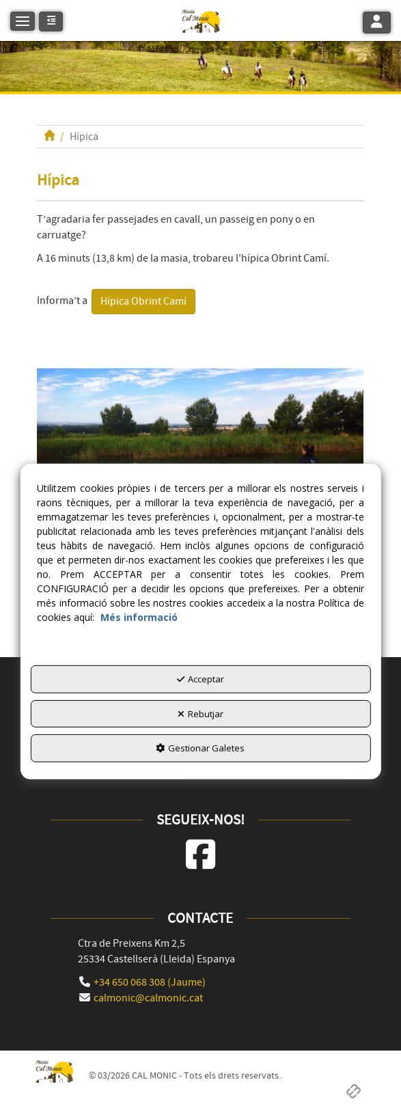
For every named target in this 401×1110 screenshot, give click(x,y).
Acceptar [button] (200, 679)
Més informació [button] (139, 617)
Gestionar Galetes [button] (200, 748)
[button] (200, 20)
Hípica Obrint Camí (143, 301)
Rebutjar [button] (200, 714)
